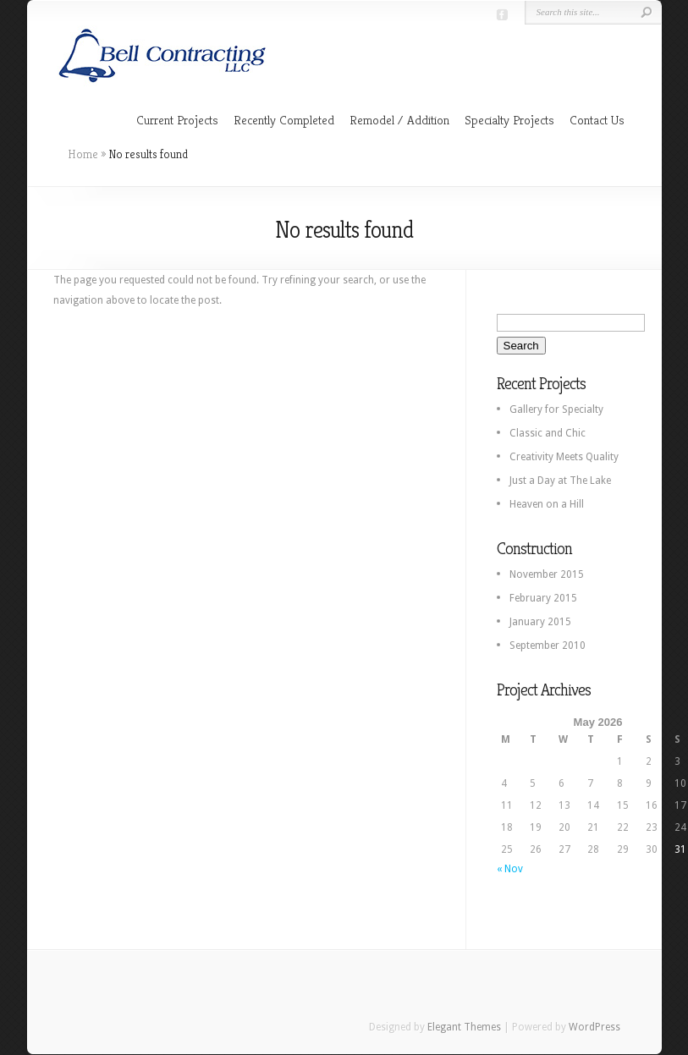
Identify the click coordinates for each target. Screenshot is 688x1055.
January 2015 (540, 622)
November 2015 (546, 574)
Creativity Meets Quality (564, 457)
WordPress (594, 1027)
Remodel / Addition (399, 120)
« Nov (510, 869)
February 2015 (543, 598)
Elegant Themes (464, 1027)
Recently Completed (284, 120)
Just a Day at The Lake (560, 480)
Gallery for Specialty (556, 409)
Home (83, 154)
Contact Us (597, 120)
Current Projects (177, 120)
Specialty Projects (509, 120)
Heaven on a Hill (546, 504)
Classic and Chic (547, 433)
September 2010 (547, 645)
